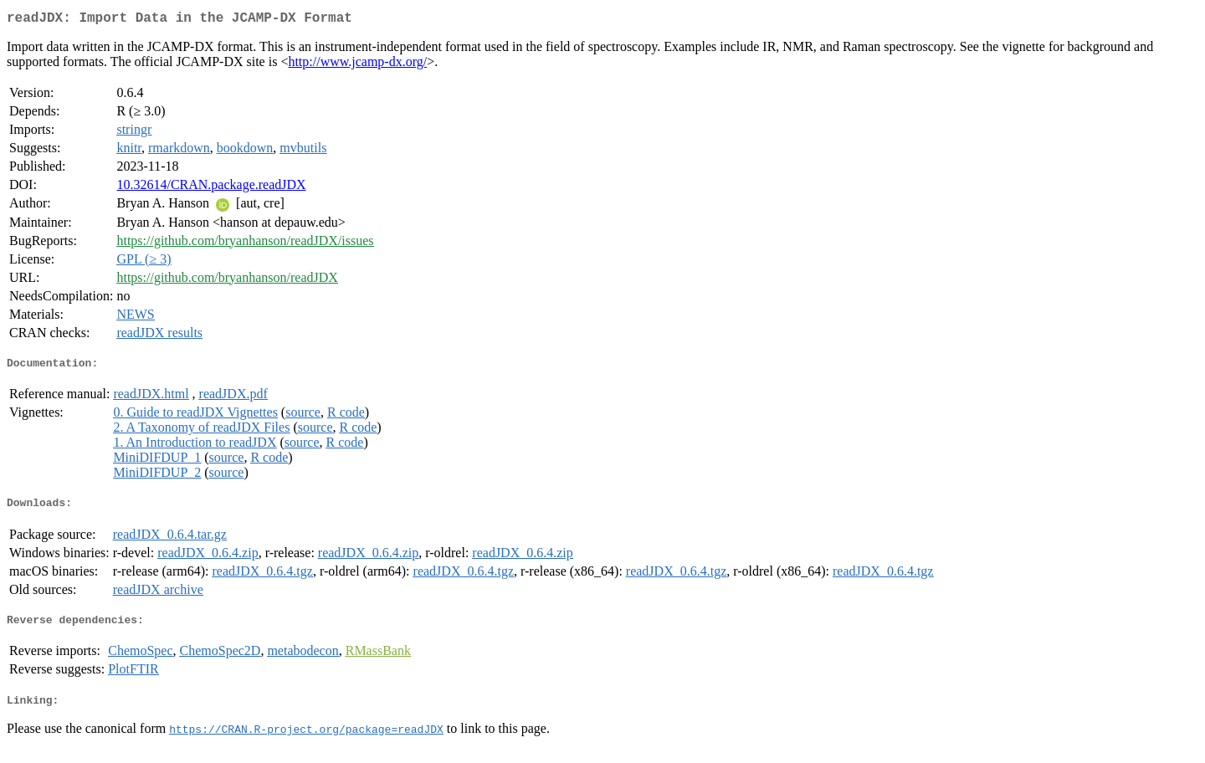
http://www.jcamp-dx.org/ (357, 65)
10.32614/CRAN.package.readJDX (210, 188)
